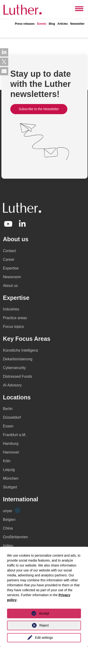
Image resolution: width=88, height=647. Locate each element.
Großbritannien (15, 537)
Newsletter (77, 23)
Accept (44, 613)
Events (41, 23)
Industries (11, 309)
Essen (8, 426)
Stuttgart (10, 487)
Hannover (11, 452)
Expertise (11, 268)
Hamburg (11, 444)
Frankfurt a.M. (15, 435)
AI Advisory (12, 385)
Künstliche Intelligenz (20, 350)
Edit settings (44, 637)
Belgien (9, 520)
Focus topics (13, 327)
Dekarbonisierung (17, 359)
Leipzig (9, 470)
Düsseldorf (12, 417)
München (11, 478)
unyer (11, 511)
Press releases (24, 23)
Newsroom (12, 277)
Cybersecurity (14, 368)
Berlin (8, 409)
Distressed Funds (17, 376)
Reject (44, 625)
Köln (7, 461)
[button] (4, 52)
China (8, 528)
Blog (52, 23)
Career (9, 259)
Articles (62, 23)
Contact (9, 251)
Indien (8, 546)
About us (10, 286)
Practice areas (15, 318)
